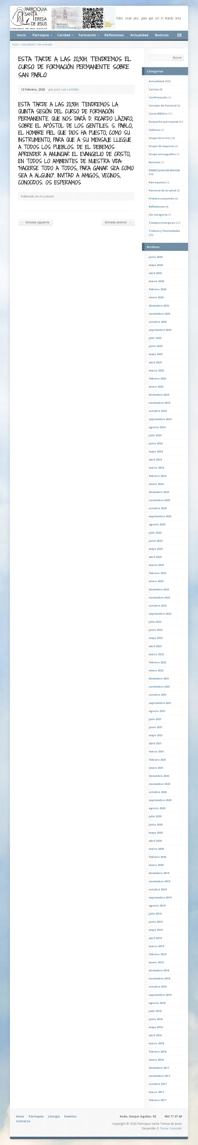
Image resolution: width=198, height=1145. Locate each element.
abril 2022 (155, 646)
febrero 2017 (157, 1100)
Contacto (23, 1121)
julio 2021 (155, 719)
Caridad (63, 35)
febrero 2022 (157, 662)
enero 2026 (156, 297)
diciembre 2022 (159, 589)
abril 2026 (155, 273)
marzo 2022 (156, 654)
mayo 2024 (156, 451)
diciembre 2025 (159, 305)
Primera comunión (161, 198)
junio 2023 (155, 541)
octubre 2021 (158, 694)
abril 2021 (155, 743)
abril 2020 (155, 841)
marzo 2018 (156, 1043)
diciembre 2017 (159, 1068)
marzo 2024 (156, 467)
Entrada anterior (118, 222)
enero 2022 (156, 670)
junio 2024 (155, 443)
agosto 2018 (157, 1003)
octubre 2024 (158, 411)
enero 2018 (156, 1060)
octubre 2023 (158, 508)
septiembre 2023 (160, 516)
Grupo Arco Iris (159, 138)
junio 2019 (155, 922)
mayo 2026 (156, 265)
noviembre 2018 (159, 978)
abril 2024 (155, 459)
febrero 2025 (157, 378)
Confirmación (158, 97)
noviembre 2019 (159, 881)
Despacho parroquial (163, 121)
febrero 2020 (157, 857)
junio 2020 (155, 824)
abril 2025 (155, 362)
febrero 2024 (157, 476)
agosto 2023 (157, 524)
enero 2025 (156, 386)
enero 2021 (156, 768)
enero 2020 (156, 865)
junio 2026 (155, 257)
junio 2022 (155, 630)
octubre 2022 (158, 605)
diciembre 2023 (159, 492)
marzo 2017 (156, 1092)
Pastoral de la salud (162, 190)
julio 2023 (155, 532)
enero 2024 (156, 484)
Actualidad (139, 35)
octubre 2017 (158, 1084)
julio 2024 (155, 435)
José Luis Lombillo (66, 89)
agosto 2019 (157, 905)
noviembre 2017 (159, 1076)
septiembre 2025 (160, 330)
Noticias (162, 35)
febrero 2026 (157, 289)
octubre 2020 (158, 792)
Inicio (21, 35)
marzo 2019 (156, 946)
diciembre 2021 (159, 678)
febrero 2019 (157, 954)
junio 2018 (155, 1019)
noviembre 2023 (159, 500)
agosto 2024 (157, 427)
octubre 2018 (158, 986)
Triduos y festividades (164, 231)
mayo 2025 (156, 354)
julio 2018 (155, 1011)
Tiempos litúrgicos (162, 223)
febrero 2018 (157, 1051)
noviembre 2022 (159, 597)
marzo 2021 (156, 751)
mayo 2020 (156, 832)
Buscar (177, 57)
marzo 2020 (156, 849)
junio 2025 (155, 346)
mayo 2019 (156, 930)
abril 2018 (155, 1035)
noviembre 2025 (159, 314)
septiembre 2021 (160, 703)
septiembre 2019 (160, 897)
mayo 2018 (156, 1027)
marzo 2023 (156, 565)
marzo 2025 (156, 370)
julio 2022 (155, 622)
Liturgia (54, 1116)
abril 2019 (155, 938)
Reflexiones (114, 35)
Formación (87, 35)
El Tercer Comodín (169, 1128)
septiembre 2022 (160, 613)
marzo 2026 (156, 281)
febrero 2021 (157, 760)
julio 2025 (155, 338)
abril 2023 (155, 557)
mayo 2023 (156, 549)
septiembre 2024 (160, 419)
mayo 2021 (156, 735)
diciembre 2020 (159, 776)
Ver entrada (44, 44)
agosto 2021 (157, 711)
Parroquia (40, 35)
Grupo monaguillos (162, 154)
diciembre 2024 (159, 395)
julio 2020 (155, 816)
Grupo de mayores (161, 146)
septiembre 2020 (160, 800)
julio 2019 (155, 913)
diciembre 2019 (159, 873)
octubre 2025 (158, 322)
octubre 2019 (158, 889)
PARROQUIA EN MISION (164, 170)
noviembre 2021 (159, 686)
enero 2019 (156, 962)
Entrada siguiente (35, 222)
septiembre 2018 (160, 995)
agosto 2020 (157, 808)
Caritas (154, 89)
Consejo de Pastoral (162, 105)
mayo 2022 (156, 638)
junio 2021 (155, 727)
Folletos (154, 130)
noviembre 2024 (159, 403)
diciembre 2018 (159, 970)
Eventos (70, 1116)
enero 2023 (156, 581)
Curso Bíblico (158, 113)
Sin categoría (158, 214)
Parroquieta (157, 182)
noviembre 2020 (159, 784)
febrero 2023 (157, 573)
